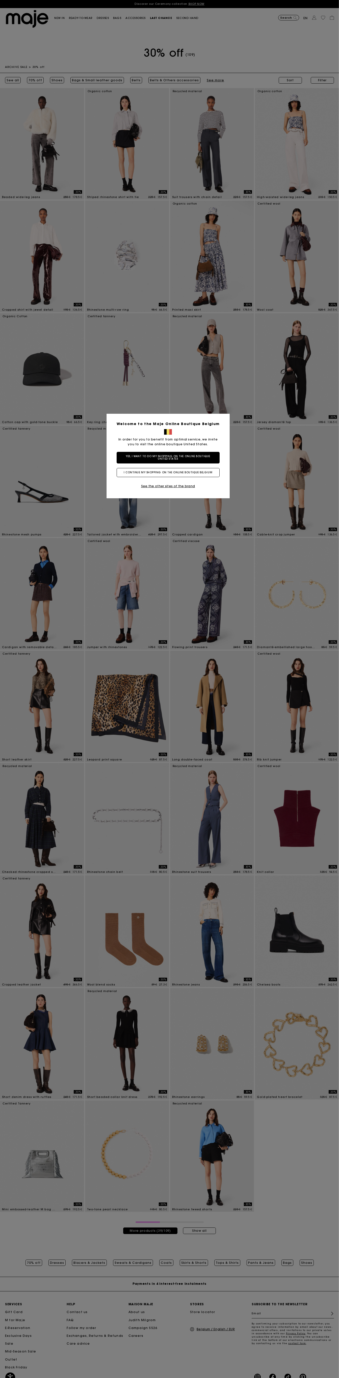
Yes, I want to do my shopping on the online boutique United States (169, 457)
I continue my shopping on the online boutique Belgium (169, 472)
